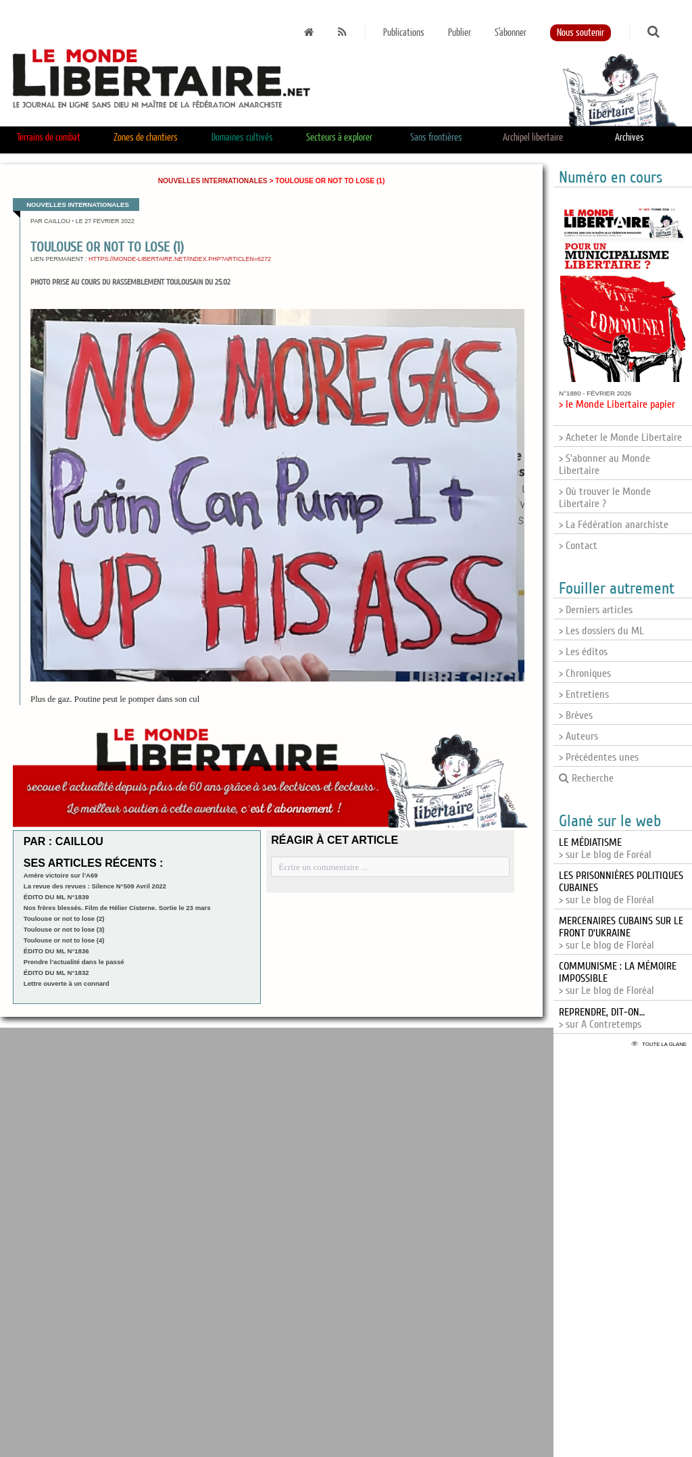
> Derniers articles (596, 610)
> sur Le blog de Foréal (605, 848)
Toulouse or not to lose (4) (64, 940)
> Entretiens (584, 694)
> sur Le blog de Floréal (621, 933)
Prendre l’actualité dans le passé (74, 961)
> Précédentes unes (599, 757)
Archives (629, 138)
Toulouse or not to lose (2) (64, 918)
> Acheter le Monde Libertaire (620, 437)
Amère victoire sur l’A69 (61, 875)
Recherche (586, 778)
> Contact (578, 546)
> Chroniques (585, 673)
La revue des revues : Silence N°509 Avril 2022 (95, 886)
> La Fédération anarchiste (613, 525)
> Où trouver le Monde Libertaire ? (605, 497)
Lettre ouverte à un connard (66, 983)
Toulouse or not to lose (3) (64, 929)
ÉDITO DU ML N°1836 (56, 951)
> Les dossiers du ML (601, 631)
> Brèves (576, 715)
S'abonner (510, 33)
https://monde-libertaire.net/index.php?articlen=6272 (180, 259)
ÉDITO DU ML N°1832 (56, 972)
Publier (459, 33)
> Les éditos (583, 652)
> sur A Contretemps (602, 1018)
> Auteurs (578, 736)
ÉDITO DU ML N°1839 (56, 897)
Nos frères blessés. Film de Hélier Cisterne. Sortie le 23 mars (117, 907)
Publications (403, 33)
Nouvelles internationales (213, 181)
